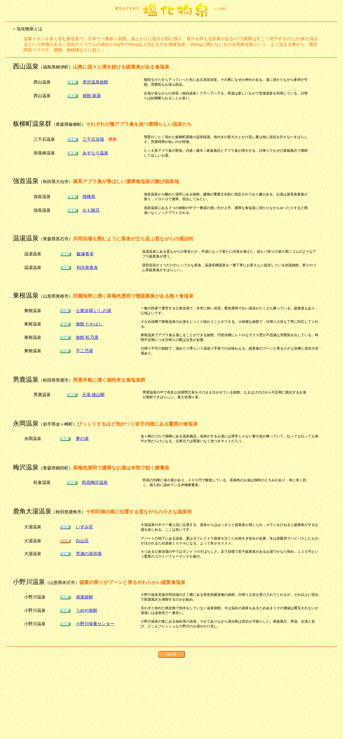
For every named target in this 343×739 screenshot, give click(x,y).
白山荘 (82, 541)
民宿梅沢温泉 (95, 482)
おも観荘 (91, 210)
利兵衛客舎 (87, 267)
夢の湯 (82, 438)
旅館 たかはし (89, 324)
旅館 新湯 (92, 95)
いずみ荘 (84, 527)
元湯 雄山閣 (93, 394)
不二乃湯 (84, 350)
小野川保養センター (95, 623)
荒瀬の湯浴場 (89, 553)
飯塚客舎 (85, 254)
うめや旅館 (86, 610)
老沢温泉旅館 (95, 82)
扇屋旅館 (84, 597)
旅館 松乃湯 (87, 337)
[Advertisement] (171, 699)
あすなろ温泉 (95, 153)
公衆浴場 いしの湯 (93, 310)
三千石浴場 (93, 139)
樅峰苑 (89, 196)
